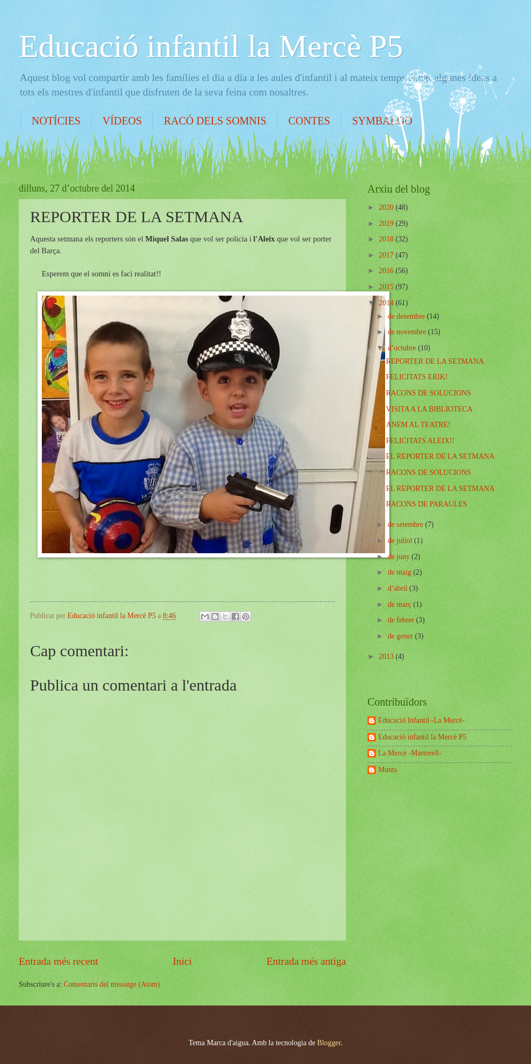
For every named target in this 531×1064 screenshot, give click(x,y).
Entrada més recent (58, 961)
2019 (387, 223)
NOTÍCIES (56, 121)
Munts (387, 770)
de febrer (402, 620)
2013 (387, 656)
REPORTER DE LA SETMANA (435, 361)
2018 (387, 239)
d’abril (398, 588)
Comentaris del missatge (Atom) (112, 984)
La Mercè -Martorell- (409, 753)
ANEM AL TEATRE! (418, 425)
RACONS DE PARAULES (426, 504)
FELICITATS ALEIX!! (420, 441)
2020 (387, 207)
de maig (401, 572)
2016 (387, 271)
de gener (401, 636)
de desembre (407, 316)
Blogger (329, 1043)
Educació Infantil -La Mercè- (421, 720)
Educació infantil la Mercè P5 (211, 46)
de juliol (401, 541)
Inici (182, 961)
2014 (387, 303)
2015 (387, 287)
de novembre (408, 332)
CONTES (309, 121)
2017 (387, 255)
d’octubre (403, 348)
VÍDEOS (122, 121)
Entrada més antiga (306, 961)
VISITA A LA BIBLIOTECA (429, 409)
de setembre (406, 524)
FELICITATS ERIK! (416, 377)
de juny (399, 557)
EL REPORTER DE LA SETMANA (440, 456)
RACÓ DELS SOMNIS (215, 121)
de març (401, 604)
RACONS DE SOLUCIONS (428, 393)
